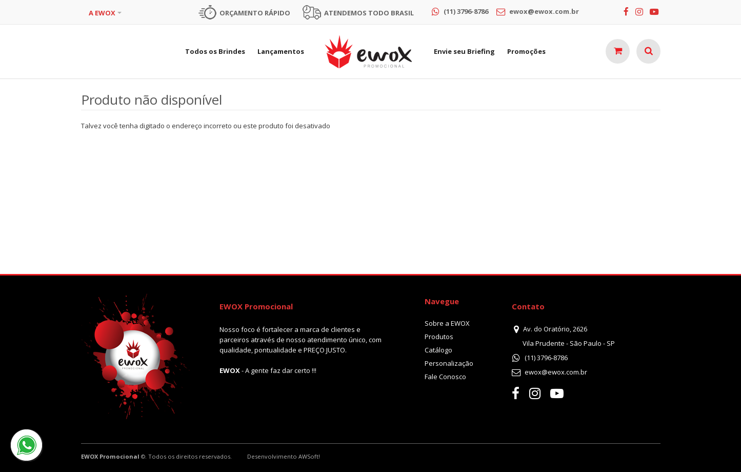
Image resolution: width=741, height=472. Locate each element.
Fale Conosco (445, 376)
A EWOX (102, 12)
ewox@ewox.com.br (556, 372)
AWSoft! (309, 456)
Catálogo (438, 350)
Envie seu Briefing (464, 51)
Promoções (526, 51)
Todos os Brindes (215, 51)
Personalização (449, 363)
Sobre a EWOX (447, 323)
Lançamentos (280, 51)
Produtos (439, 336)
